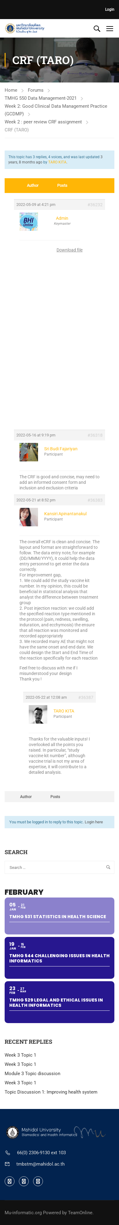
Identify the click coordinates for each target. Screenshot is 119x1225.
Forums (36, 90)
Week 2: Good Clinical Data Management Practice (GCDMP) (56, 110)
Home (11, 90)
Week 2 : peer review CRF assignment (43, 122)
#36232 (95, 204)
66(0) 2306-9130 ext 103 (41, 1152)
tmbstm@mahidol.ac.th (40, 1164)
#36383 (95, 500)
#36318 (95, 435)
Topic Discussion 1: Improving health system (51, 1092)
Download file (70, 249)
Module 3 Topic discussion (32, 1073)
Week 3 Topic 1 (20, 1055)
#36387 (85, 697)
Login (109, 9)
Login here (94, 822)
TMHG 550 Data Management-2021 (41, 98)
